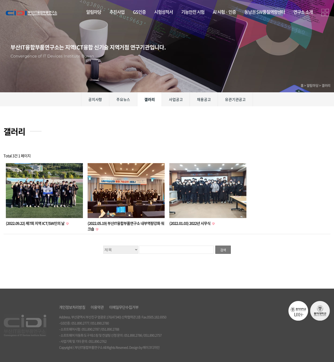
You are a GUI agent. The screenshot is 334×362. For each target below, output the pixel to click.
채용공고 (204, 99)
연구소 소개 (303, 12)
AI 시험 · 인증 (224, 12)
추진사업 (117, 12)
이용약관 (97, 307)
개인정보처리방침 (72, 307)
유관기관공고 (235, 99)
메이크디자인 (151, 347)
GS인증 (139, 12)
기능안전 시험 (192, 12)
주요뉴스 (123, 99)
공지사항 (95, 99)
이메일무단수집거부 (124, 307)
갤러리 (149, 99)
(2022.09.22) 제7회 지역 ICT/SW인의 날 (35, 223)
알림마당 (93, 12)
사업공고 (176, 99)
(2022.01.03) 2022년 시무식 (190, 223)
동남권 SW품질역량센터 (264, 12)
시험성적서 (163, 12)
